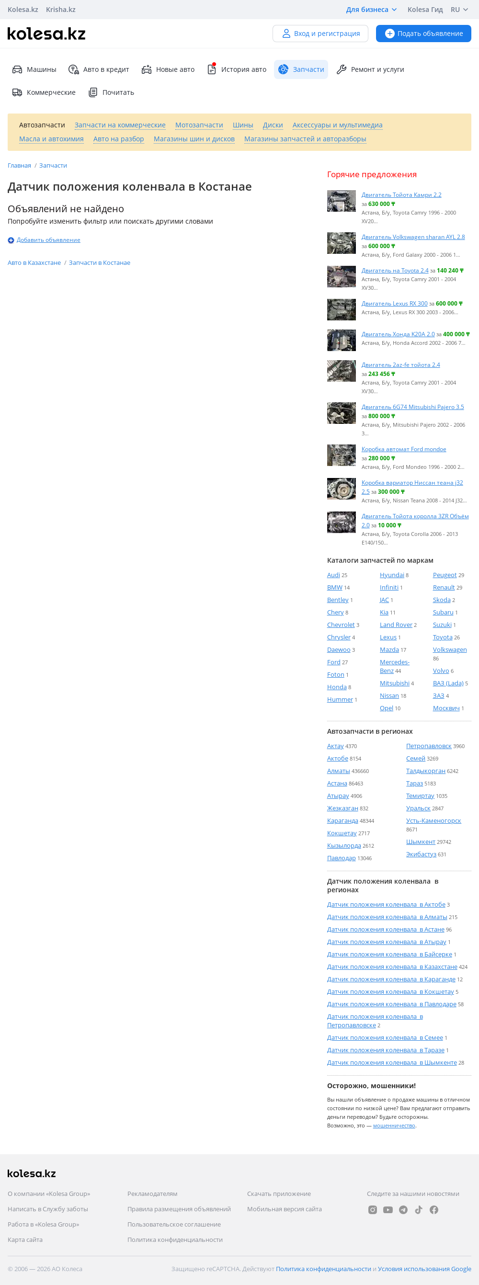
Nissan (389, 695)
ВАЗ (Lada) (448, 683)
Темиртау (420, 795)
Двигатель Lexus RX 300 (395, 303)
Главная (20, 165)
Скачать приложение (279, 1193)
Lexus (388, 637)
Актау (335, 745)
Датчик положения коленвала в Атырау (386, 941)
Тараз (414, 783)
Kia (384, 612)
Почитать (110, 92)
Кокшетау (342, 833)
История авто (236, 69)
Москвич (446, 708)
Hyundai (392, 574)
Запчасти (53, 165)
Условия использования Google (424, 1268)
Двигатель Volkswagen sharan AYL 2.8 (413, 236)
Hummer (340, 699)
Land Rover (396, 624)
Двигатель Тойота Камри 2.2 (402, 194)
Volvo (441, 670)
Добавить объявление (48, 240)
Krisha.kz (61, 9)
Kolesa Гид (425, 9)
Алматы (338, 770)
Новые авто (167, 69)
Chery (335, 612)
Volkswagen (450, 649)
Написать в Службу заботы (48, 1209)
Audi (333, 574)
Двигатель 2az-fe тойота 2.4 (401, 364)
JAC (384, 599)
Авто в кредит (98, 69)
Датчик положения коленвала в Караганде (391, 979)
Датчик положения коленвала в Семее (385, 1037)
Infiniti (389, 587)
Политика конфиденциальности (175, 1239)
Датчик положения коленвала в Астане (386, 929)
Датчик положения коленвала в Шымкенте (392, 1062)
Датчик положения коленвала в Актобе (386, 904)
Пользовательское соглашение (174, 1224)
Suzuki (442, 624)
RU (461, 9)
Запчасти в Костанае (99, 262)
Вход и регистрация (320, 33)
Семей (415, 758)
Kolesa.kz (23, 9)
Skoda (442, 599)
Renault (444, 587)
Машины (34, 69)
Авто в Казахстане (35, 262)
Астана (337, 783)
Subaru (443, 612)
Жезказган (342, 808)
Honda (337, 686)
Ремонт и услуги (370, 69)
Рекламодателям (152, 1193)
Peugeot (445, 574)
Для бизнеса (373, 9)
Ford (334, 662)
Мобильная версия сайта (284, 1209)
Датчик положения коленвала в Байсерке (389, 954)
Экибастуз (421, 854)
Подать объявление (423, 33)
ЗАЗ (439, 695)
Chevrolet (341, 624)
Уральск (418, 808)
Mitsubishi (395, 683)
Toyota (443, 637)
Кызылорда (344, 845)
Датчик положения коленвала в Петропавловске (375, 1020)
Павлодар (341, 857)
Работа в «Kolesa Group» (43, 1224)
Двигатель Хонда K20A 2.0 (398, 334)
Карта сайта (25, 1239)
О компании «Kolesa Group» (49, 1193)
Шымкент (420, 841)
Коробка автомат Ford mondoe (404, 449)
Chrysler (339, 637)
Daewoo (339, 649)
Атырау (338, 795)
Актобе (337, 758)
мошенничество (394, 1125)
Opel (386, 708)
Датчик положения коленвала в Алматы (387, 916)
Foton (335, 674)
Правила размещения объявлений (179, 1209)
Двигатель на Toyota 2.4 (395, 270)
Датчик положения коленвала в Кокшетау (390, 991)
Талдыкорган (425, 770)
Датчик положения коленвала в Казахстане (392, 966)
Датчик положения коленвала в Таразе (386, 1050)
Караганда (342, 820)
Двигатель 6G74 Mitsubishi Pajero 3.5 (413, 406)
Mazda (389, 649)
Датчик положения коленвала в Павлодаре (391, 1004)
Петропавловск (429, 745)
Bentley (338, 599)
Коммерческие (43, 92)
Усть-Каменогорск (433, 820)
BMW (334, 587)
